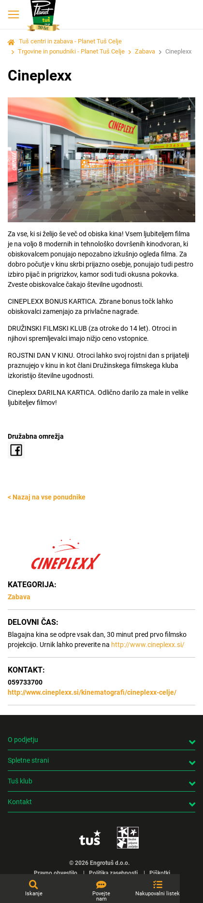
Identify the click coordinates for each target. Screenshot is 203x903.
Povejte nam (101, 896)
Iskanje (34, 893)
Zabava (145, 51)
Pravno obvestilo (55, 873)
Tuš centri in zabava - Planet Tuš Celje (70, 41)
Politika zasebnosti (113, 873)
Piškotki (159, 873)
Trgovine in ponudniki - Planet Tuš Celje (71, 51)
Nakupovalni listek (157, 893)
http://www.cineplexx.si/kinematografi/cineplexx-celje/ (92, 692)
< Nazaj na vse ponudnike (47, 497)
